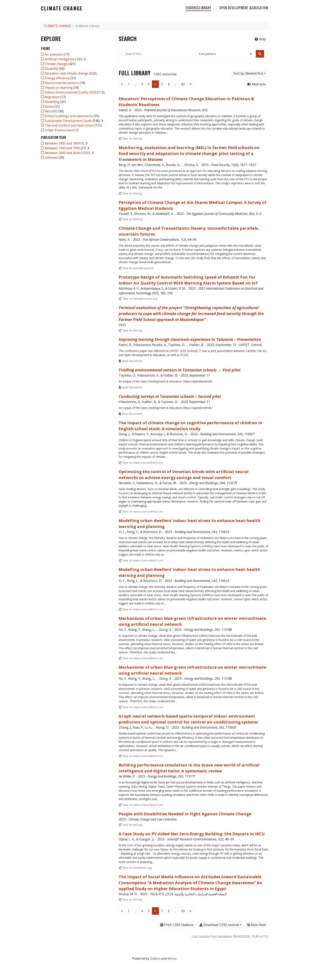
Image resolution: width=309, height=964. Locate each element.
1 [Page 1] (128, 84)
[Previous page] (122, 84)
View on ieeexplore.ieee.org (138, 298)
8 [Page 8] (169, 84)
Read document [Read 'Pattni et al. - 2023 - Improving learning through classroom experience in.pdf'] (130, 361)
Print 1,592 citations (177, 925)
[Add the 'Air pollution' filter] (54, 54)
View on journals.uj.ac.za (136, 268)
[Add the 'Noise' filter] (49, 106)
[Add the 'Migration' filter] (52, 97)
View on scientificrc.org (135, 868)
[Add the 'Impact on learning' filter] (59, 87)
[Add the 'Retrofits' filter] (51, 111)
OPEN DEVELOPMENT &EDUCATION (243, 7)
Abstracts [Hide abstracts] (256, 84)
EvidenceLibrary (198, 7)
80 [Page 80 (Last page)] (183, 84)
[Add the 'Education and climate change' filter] (66, 73)
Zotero (155, 958)
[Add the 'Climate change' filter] (56, 64)
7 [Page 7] (162, 84)
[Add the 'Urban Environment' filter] (59, 130)
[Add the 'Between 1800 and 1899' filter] (62, 143)
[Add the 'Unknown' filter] (51, 157)
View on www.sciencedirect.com (141, 462)
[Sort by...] (249, 73)
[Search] (260, 54)
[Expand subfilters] (85, 59)
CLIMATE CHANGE (62, 8)
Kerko (172, 958)
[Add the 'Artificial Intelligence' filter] (59, 59)
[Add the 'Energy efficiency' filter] (57, 78)
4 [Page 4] (142, 84)
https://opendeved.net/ (197, 381)
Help (260, 39)
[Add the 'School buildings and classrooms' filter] (69, 116)
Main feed (256, 925)
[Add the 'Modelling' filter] (52, 102)
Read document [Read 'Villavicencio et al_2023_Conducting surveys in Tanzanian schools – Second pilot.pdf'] (130, 414)
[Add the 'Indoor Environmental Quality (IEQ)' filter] (70, 92)
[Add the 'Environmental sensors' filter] (62, 83)
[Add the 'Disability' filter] (51, 68)
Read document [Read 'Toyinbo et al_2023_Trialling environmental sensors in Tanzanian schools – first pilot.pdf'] (130, 387)
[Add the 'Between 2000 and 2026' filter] (62, 153)
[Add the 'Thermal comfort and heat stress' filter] (69, 125)
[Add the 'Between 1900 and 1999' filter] (62, 148)
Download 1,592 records (219, 925)
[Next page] (190, 84)
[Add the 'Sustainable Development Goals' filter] (68, 120)
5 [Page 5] (149, 84)
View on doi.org (130, 138)
